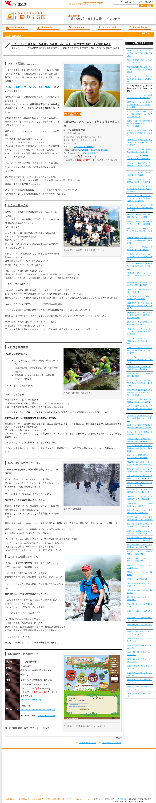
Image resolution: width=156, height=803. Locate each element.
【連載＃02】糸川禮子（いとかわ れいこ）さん (139, 681)
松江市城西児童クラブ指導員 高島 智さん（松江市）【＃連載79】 (140, 284)
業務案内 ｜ (24, 799)
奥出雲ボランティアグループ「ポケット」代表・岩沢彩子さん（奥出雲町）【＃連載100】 (139, 114)
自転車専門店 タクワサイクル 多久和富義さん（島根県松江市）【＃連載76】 (139, 305)
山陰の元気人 (16, 36)
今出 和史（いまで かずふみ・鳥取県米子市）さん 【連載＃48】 (139, 525)
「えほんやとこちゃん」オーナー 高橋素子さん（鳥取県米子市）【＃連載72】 (139, 340)
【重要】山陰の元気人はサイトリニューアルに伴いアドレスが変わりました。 (139, 53)
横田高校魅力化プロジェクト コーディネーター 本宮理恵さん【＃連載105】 (139, 69)
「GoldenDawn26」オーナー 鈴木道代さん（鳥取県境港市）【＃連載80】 (139, 275)
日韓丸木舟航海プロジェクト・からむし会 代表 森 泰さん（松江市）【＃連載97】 (140, 142)
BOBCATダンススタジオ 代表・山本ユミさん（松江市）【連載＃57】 (139, 463)
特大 (86, 4)
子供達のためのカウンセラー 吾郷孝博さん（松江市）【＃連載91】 (139, 180)
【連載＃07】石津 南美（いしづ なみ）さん (139, 646)
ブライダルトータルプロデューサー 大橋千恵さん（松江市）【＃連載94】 (140, 165)
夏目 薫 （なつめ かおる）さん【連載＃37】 (139, 598)
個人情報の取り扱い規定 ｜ (60, 799)
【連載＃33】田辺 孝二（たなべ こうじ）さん (139, 626)
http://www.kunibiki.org (84, 146)
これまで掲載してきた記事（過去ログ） (139, 695)
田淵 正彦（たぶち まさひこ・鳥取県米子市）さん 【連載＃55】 (139, 477)
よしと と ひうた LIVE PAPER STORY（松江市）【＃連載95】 (138, 157)
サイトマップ (137, 2)
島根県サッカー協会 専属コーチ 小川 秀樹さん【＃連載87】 (139, 216)
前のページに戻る (87, 742)
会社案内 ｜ (11, 799)
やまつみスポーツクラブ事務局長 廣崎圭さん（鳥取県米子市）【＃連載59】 (139, 448)
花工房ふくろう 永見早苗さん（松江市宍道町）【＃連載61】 (139, 433)
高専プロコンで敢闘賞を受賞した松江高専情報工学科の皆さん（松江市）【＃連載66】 (139, 392)
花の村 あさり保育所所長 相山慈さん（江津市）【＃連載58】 (139, 456)
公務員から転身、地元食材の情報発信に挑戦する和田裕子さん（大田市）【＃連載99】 (139, 123)
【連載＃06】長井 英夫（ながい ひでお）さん (139, 653)
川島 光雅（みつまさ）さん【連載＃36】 (139, 605)
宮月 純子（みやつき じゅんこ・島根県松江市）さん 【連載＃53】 (139, 491)
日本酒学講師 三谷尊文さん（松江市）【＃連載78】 (139, 290)
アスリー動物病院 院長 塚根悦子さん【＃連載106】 (139, 61)
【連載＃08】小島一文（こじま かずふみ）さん (139, 640)
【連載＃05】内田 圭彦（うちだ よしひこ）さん (139, 660)
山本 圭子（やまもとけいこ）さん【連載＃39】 (139, 584)
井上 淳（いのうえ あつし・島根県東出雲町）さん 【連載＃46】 (139, 539)
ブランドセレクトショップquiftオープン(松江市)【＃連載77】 (139, 297)
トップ (7, 36)
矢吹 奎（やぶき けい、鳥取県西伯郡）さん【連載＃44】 (139, 553)
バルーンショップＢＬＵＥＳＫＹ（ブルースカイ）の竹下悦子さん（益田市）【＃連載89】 (139, 198)
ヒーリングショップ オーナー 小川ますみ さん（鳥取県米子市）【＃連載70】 (140, 359)
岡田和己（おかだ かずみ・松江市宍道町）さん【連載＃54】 (139, 484)
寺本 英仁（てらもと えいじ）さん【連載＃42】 (139, 566)
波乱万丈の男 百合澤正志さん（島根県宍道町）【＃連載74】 (139, 323)
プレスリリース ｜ (83, 799)
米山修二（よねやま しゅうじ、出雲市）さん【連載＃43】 (139, 559)
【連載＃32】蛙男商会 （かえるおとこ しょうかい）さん (140, 633)
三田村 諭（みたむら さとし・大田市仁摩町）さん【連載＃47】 (139, 532)
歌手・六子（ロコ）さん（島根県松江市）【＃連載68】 (139, 375)
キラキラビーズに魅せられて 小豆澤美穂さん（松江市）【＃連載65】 (140, 400)
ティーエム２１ (126, 2)
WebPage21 (124, 799)
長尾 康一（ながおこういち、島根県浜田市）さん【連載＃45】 (139, 546)
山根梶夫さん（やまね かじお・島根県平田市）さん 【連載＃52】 (139, 498)
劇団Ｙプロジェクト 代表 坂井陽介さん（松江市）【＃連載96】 (140, 150)
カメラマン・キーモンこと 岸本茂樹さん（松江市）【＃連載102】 (139, 96)
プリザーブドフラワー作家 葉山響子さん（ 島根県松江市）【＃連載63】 (139, 418)
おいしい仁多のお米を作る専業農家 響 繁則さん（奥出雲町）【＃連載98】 (140, 132)
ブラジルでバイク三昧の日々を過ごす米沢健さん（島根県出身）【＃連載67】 (139, 382)
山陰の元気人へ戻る (111, 742)
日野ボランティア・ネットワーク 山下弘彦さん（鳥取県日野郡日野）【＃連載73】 (139, 331)
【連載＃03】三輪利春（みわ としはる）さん (139, 674)
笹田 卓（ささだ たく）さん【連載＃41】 (140, 573)
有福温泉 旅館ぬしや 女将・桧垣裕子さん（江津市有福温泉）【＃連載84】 (139, 240)
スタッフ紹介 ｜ (38, 799)
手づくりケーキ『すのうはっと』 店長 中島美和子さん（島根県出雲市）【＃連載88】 (140, 207)
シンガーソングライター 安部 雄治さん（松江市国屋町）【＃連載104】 (139, 78)
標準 (100, 4)
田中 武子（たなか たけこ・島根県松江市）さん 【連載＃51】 (140, 504)
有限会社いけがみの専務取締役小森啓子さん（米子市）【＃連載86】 (139, 223)
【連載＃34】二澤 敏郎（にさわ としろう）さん (139, 619)
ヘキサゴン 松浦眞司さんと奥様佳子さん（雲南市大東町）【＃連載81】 (139, 266)
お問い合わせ (148, 2)
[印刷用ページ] (147, 33)
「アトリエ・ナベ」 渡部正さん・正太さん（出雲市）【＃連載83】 (140, 248)
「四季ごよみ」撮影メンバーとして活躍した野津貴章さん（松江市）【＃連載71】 (139, 350)
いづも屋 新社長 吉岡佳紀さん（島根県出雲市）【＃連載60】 (139, 440)
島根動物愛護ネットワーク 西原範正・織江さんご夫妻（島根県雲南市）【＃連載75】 (139, 315)
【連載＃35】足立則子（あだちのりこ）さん (139, 612)
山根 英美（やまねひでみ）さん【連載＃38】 (140, 591)
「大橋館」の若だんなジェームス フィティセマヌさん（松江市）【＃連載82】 (139, 256)
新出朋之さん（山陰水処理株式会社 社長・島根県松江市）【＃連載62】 (139, 426)
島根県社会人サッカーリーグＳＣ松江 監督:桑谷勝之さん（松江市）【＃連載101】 (139, 104)
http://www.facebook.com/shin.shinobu (90, 150)
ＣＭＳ (116, 799)
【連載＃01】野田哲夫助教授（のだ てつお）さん (140, 688)
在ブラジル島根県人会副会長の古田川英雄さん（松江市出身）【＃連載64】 (139, 408)
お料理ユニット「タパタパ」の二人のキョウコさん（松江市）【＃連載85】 (139, 230)
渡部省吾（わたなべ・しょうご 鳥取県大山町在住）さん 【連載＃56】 (140, 470)
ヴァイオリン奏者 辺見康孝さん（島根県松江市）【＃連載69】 (139, 368)
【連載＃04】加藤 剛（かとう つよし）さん (139, 667)
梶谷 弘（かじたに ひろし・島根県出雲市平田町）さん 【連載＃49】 (140, 518)
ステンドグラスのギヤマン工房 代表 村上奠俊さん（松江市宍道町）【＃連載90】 (139, 188)
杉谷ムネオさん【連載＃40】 (137, 579)
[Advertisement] (79, 773)
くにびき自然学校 (89, 153)
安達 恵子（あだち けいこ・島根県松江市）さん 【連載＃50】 (139, 511)
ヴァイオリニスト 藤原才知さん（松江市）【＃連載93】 (139, 174)
